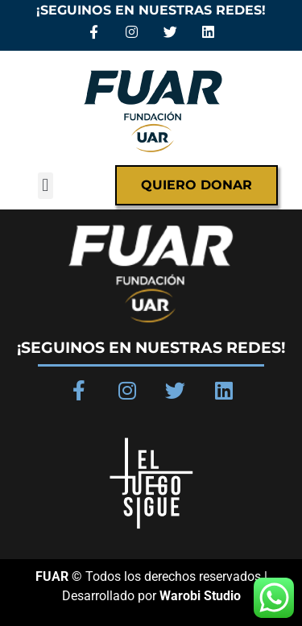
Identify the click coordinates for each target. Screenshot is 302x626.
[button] (45, 185)
